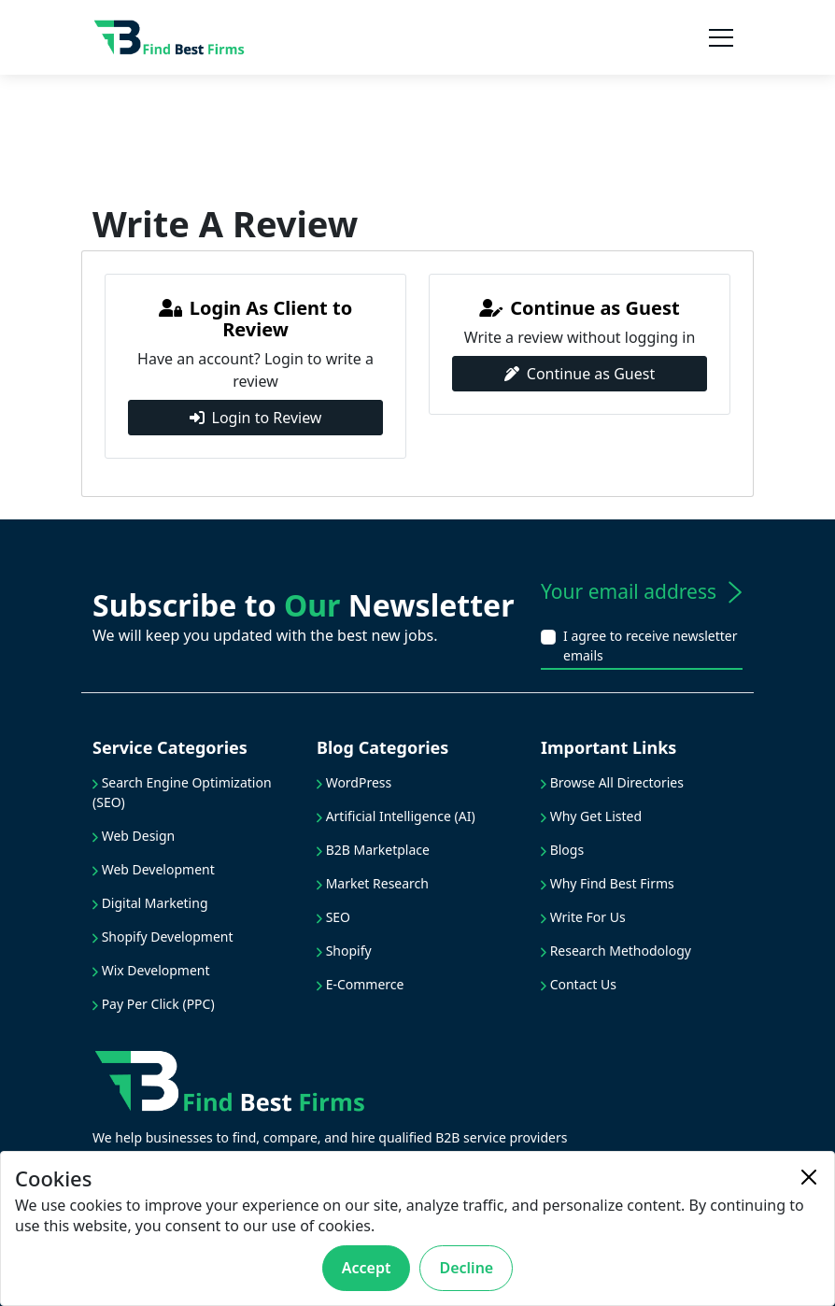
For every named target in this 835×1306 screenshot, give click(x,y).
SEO (333, 917)
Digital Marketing (150, 903)
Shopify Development (163, 936)
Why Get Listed (591, 816)
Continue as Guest (579, 373)
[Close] (809, 1177)
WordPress (354, 782)
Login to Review (256, 417)
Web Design (133, 836)
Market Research (373, 883)
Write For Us (583, 917)
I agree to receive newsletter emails (650, 645)
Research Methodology (616, 950)
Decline (466, 1267)
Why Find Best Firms (607, 883)
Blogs (562, 850)
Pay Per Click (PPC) (153, 1004)
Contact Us (578, 984)
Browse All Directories (612, 782)
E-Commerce (360, 984)
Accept (366, 1267)
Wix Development (151, 970)
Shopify (344, 950)
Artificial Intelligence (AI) (396, 816)
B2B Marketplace (373, 850)
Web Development (153, 869)
